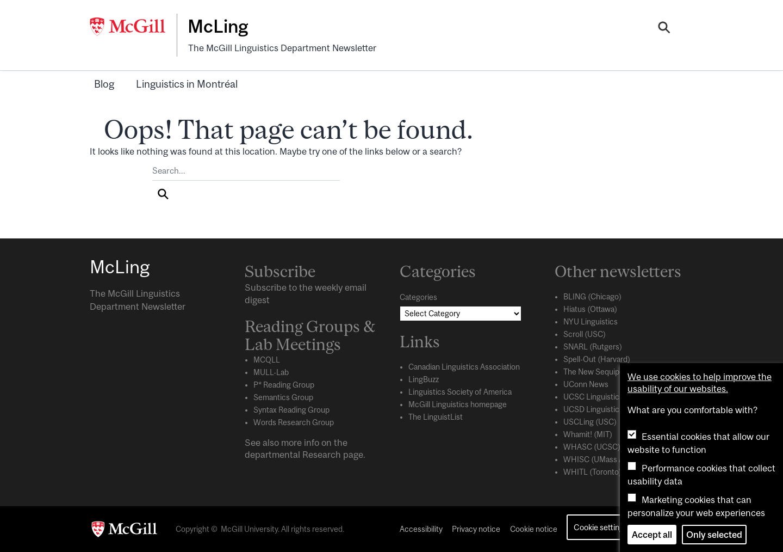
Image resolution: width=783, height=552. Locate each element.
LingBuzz (423, 379)
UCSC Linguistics (593, 396)
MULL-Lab (271, 372)
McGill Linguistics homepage (457, 404)
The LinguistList (435, 417)
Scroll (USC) (584, 334)
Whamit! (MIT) (587, 434)
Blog (104, 84)
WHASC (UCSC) (591, 447)
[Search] (664, 29)
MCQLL (266, 359)
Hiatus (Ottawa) (590, 309)
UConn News (585, 384)
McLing (218, 26)
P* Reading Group (283, 385)
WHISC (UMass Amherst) (607, 459)
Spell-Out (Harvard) (596, 359)
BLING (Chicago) (592, 296)
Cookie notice (533, 529)
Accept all (652, 534)
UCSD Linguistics (593, 409)
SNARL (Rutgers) (592, 346)
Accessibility (421, 529)
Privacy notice (476, 529)
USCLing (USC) (590, 422)
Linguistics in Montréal (187, 84)
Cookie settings (600, 527)
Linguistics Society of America (460, 392)
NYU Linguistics (590, 321)
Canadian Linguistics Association (464, 367)
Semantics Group (283, 397)
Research (321, 454)
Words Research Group (293, 422)
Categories (418, 297)
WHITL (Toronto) (592, 472)
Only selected (714, 534)
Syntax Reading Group (291, 410)
